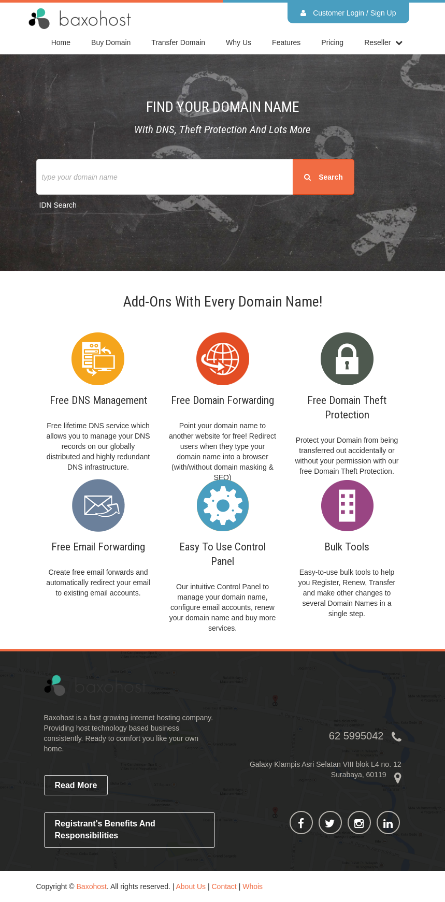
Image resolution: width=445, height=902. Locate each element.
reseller (377, 42)
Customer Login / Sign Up (348, 13)
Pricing (332, 42)
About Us (191, 886)
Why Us (238, 42)
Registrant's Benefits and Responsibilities (105, 829)
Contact (224, 886)
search (323, 177)
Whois (252, 886)
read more (76, 785)
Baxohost (92, 886)
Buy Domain (111, 42)
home (60, 42)
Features (286, 42)
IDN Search (58, 205)
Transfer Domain (178, 42)
